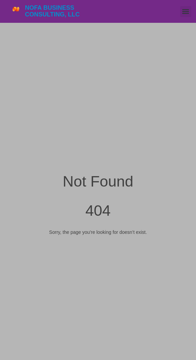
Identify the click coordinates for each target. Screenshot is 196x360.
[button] (185, 11)
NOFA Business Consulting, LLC (52, 11)
